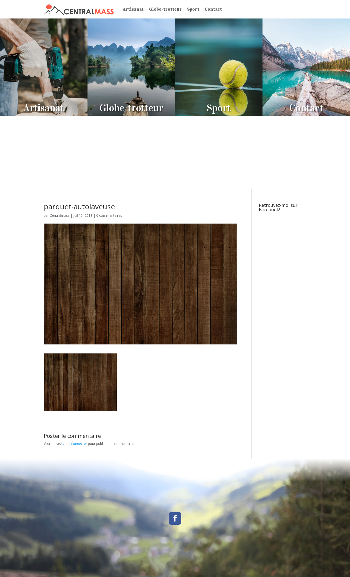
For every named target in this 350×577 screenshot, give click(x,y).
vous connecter (75, 443)
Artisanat (133, 9)
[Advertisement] (175, 152)
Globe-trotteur (165, 9)
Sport (193, 9)
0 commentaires (109, 215)
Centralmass (60, 215)
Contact (213, 9)
